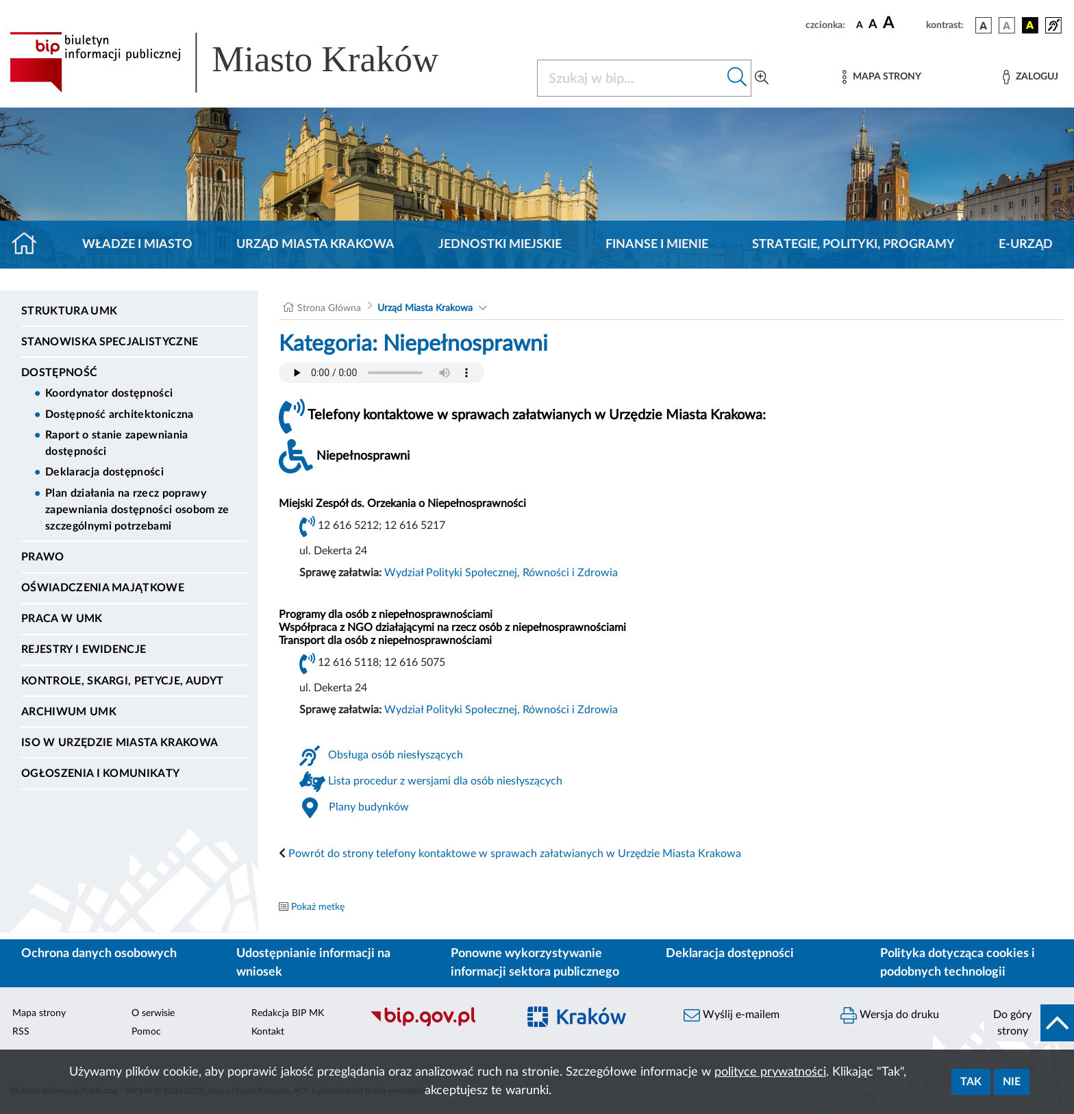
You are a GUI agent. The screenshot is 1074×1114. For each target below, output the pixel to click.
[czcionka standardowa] (859, 24)
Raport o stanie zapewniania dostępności (116, 443)
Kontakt (267, 1032)
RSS (20, 1032)
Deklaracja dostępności (104, 472)
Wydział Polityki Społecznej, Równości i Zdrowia (501, 572)
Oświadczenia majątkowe (102, 587)
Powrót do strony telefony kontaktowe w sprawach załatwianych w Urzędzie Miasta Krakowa (514, 853)
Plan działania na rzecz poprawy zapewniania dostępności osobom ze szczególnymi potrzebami (137, 510)
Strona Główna (329, 308)
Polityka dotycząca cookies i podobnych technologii (957, 963)
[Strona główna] (29, 244)
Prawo (42, 557)
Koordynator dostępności (109, 393)
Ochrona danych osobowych (99, 954)
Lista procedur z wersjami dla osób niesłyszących (445, 781)
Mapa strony (39, 1013)
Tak (971, 1081)
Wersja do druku (889, 1015)
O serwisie (153, 1013)
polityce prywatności (770, 1072)
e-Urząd (1026, 244)
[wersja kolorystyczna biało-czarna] (1007, 25)
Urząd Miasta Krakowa (315, 244)
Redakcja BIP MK (287, 1013)
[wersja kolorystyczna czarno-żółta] (1030, 25)
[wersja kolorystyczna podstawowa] (983, 25)
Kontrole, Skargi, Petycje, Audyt (122, 681)
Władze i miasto (137, 244)
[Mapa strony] (881, 77)
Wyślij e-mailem (731, 1015)
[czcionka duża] (902, 23)
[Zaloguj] (1030, 77)
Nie (1012, 1081)
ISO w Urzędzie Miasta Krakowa (119, 742)
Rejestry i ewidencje (83, 649)
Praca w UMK (62, 618)
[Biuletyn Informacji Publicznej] (437, 1024)
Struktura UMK (69, 311)
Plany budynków (369, 807)
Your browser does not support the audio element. (381, 372)
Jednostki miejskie (500, 244)
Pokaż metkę (318, 907)
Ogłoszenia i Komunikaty (100, 773)
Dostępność (59, 372)
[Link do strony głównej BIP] (243, 62)
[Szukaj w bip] (737, 78)
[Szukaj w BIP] (630, 78)
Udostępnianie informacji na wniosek (313, 963)
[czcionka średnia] (873, 25)
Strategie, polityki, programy (853, 244)
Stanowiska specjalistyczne (109, 341)
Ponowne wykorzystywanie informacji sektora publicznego (535, 963)
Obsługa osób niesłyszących (395, 755)
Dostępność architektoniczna (119, 414)
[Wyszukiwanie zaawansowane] (762, 78)
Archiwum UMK (68, 711)
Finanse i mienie (656, 244)
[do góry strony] (1029, 1022)
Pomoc (146, 1032)
